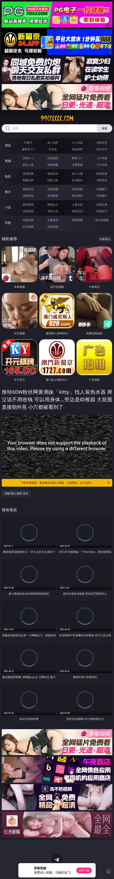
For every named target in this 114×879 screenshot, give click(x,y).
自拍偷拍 (52, 158)
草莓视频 (77, 220)
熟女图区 (77, 195)
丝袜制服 (52, 164)
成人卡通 (77, 173)
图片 (8, 192)
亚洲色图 (52, 189)
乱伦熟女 (77, 180)
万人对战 (77, 142)
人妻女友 (77, 204)
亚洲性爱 (28, 173)
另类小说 (52, 211)
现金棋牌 (77, 149)
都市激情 (28, 204)
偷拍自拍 (52, 173)
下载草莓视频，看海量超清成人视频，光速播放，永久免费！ (65, 482)
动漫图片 (101, 189)
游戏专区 (101, 142)
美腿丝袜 (28, 195)
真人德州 (52, 142)
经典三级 (52, 180)
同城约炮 (28, 220)
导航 (8, 223)
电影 (8, 176)
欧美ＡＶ (77, 158)
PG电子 (28, 142)
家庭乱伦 (52, 204)
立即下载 (84, 870)
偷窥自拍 (28, 189)
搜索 (104, 128)
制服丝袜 (28, 180)
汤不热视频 (102, 220)
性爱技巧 (101, 211)
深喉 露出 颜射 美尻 (16, 493)
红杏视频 (28, 226)
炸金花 (53, 149)
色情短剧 (52, 226)
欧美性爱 (101, 173)
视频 (8, 161)
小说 (8, 207)
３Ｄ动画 (101, 158)
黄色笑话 (77, 211)
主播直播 (77, 164)
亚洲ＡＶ (28, 158)
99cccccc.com (57, 118)
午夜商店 (52, 220)
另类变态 (101, 180)
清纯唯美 (52, 195)
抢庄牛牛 (101, 149)
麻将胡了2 (28, 149)
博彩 (8, 145)
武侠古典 (101, 204)
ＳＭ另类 (101, 164)
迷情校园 (28, 211)
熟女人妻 (28, 164)
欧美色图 (77, 189)
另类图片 (101, 195)
